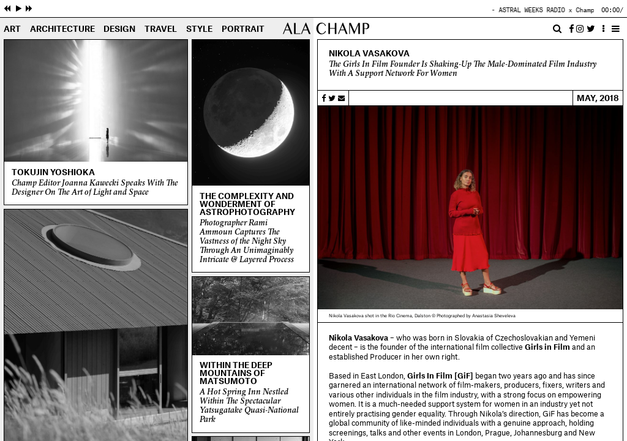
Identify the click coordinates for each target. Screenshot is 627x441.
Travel (161, 29)
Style (199, 29)
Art (12, 29)
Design (119, 29)
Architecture (62, 29)
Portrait (243, 29)
